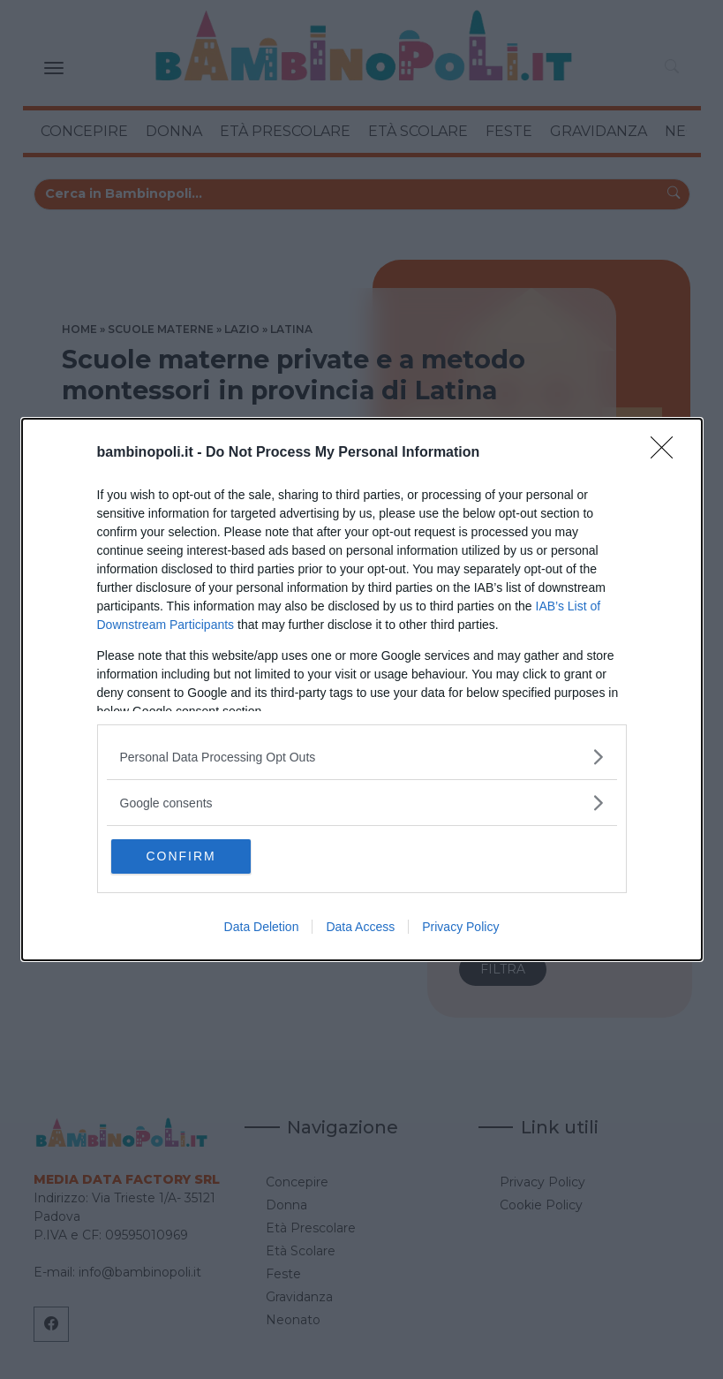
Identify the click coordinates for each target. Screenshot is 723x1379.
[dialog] (362, 689)
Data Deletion (261, 928)
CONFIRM (196, 856)
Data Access (360, 928)
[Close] (667, 452)
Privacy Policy (460, 928)
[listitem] (362, 755)
